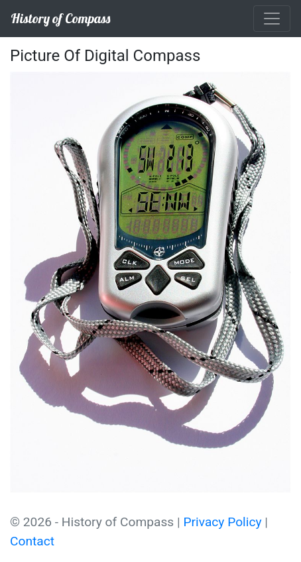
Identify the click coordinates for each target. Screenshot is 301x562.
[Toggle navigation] (271, 18)
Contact (32, 541)
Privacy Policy (222, 522)
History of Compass (60, 18)
